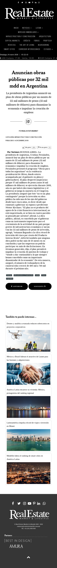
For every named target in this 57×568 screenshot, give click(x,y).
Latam (37, 275)
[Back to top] (28, 558)
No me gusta (43, 147)
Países (44, 275)
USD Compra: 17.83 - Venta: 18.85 (17, 58)
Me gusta (28, 147)
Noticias (9, 275)
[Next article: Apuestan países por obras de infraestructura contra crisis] (39, 286)
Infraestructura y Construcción (23, 275)
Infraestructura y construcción (28, 137)
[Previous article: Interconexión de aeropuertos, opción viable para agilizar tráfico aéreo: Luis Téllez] (17, 286)
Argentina (10, 278)
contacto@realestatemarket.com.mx (28, 526)
